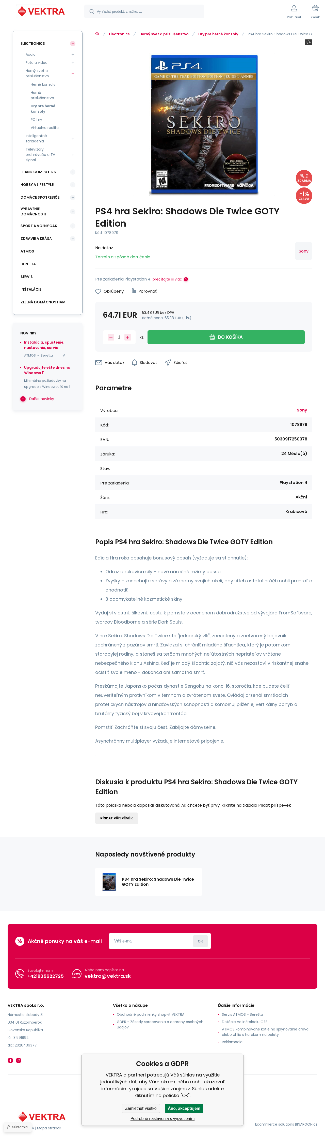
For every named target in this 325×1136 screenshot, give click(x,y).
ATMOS (27, 251)
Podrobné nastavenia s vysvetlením (163, 1118)
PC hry (36, 119)
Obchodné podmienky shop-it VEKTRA (150, 1014)
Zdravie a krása (36, 238)
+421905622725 (45, 976)
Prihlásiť (200, 941)
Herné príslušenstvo (42, 95)
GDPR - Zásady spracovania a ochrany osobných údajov (160, 1024)
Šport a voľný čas (39, 225)
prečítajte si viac (167, 279)
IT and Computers (38, 171)
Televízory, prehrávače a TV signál (40, 155)
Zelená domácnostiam (43, 302)
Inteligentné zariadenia (36, 138)
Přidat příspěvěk (116, 818)
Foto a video (36, 62)
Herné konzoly (43, 84)
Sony (303, 251)
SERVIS (27, 276)
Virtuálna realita (45, 127)
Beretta (28, 264)
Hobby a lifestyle (37, 184)
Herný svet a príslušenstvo (164, 34)
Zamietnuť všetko (140, 1108)
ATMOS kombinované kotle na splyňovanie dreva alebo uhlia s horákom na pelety (265, 1032)
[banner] (42, 12)
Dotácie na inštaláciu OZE (244, 1021)
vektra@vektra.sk (108, 976)
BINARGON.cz (306, 1124)
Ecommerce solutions (274, 1124)
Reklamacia (232, 1041)
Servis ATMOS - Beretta (242, 1014)
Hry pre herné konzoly (218, 34)
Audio (31, 54)
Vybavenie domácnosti (33, 211)
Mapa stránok (49, 1128)
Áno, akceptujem (184, 1108)
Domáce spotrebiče (40, 197)
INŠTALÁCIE (31, 289)
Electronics (119, 34)
